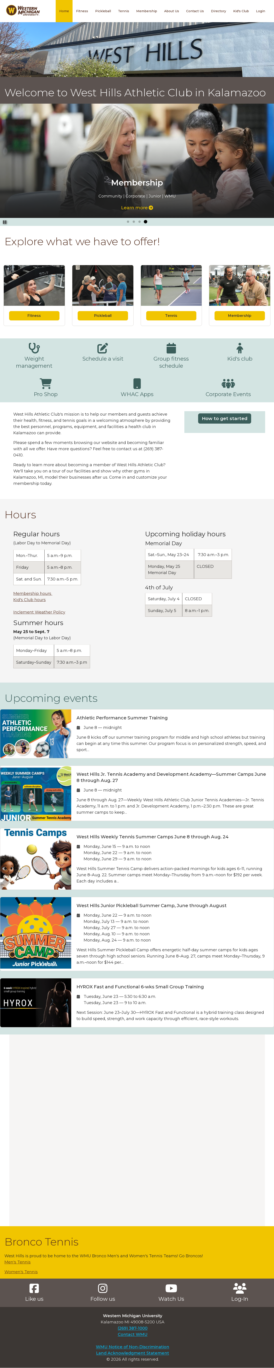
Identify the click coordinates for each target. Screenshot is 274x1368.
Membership (146, 11)
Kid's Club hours (29, 599)
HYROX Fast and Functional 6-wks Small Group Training (140, 986)
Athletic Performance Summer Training (122, 718)
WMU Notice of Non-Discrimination (132, 1346)
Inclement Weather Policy (39, 612)
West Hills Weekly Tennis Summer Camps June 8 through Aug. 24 (153, 836)
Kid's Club (241, 11)
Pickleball (103, 11)
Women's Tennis (21, 1271)
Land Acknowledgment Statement (132, 1353)
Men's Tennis (17, 1262)
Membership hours (32, 593)
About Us (171, 11)
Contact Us (195, 11)
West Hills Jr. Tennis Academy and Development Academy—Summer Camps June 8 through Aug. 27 (171, 777)
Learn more (137, 207)
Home (64, 11)
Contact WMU (133, 1334)
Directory (218, 11)
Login (260, 11)
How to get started (225, 418)
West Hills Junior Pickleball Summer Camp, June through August (152, 905)
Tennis (123, 11)
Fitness (82, 11)
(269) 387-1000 (133, 1328)
